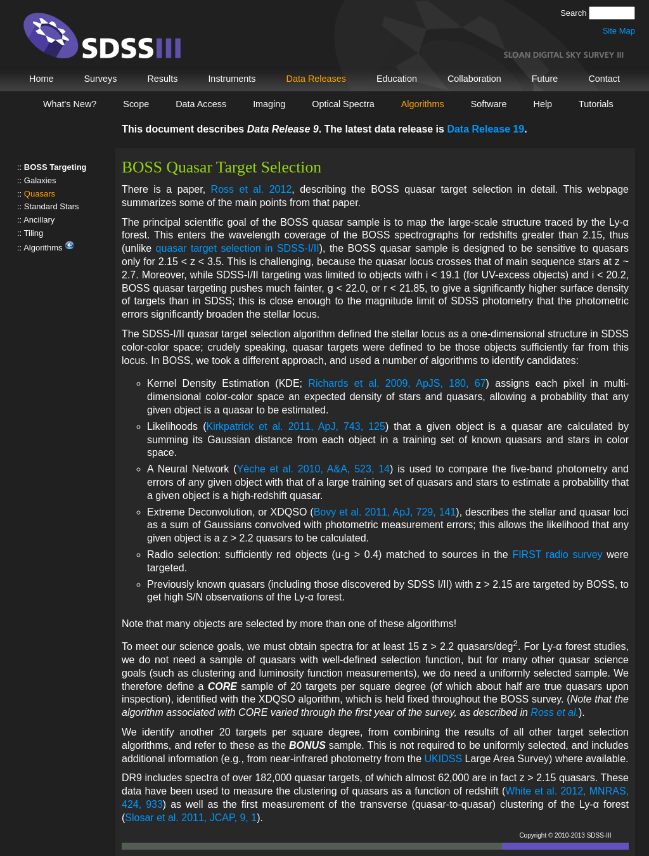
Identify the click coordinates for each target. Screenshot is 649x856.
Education (396, 79)
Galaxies (40, 180)
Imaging (269, 104)
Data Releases (316, 79)
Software (489, 104)
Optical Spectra (343, 104)
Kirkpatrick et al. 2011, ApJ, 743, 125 (295, 426)
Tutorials (596, 104)
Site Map (619, 31)
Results (162, 79)
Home (41, 79)
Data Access (201, 104)
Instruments (231, 79)
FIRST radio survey (557, 554)
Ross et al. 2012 (251, 189)
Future (545, 79)
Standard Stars (51, 206)
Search (574, 13)
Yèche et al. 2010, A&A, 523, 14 (313, 469)
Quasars (39, 193)
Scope (136, 104)
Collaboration (474, 79)
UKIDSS (444, 758)
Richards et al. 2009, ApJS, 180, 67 (396, 383)
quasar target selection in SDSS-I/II (237, 248)
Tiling (34, 233)
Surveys (100, 79)
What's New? (69, 104)
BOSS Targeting (55, 167)
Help (543, 104)
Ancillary (39, 219)
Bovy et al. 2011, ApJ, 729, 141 (385, 512)
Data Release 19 (485, 129)
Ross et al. (554, 712)
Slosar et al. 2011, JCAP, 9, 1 (191, 817)
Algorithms (422, 104)
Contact (604, 79)
